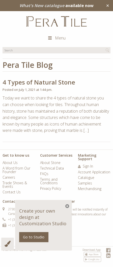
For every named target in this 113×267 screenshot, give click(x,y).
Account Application (94, 172)
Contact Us (12, 192)
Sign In (85, 167)
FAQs (44, 174)
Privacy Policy (50, 189)
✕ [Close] (107, 6)
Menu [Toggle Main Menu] (56, 38)
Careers (9, 178)
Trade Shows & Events (15, 185)
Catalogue (86, 178)
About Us (10, 163)
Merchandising (89, 189)
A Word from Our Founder (16, 170)
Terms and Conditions (49, 181)
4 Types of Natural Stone (39, 82)
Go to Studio (33, 237)
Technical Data (52, 169)
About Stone (50, 163)
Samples (85, 183)
